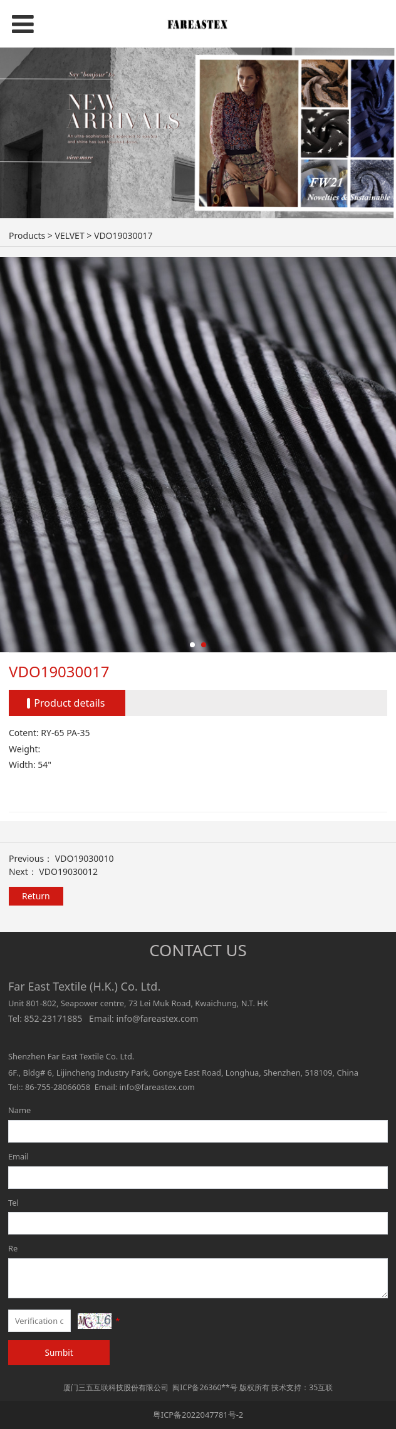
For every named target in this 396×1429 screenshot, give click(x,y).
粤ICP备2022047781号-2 (198, 1414)
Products (27, 235)
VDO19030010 (84, 858)
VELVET (69, 235)
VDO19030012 (68, 871)
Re (13, 1248)
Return (36, 896)
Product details (69, 703)
